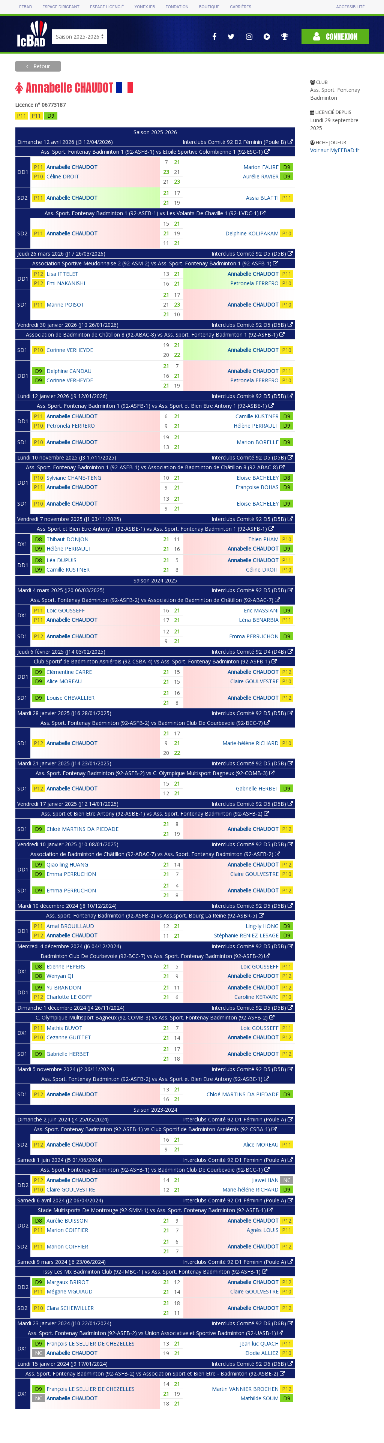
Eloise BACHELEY (258, 477)
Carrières (240, 6)
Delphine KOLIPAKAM (252, 233)
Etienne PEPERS (65, 966)
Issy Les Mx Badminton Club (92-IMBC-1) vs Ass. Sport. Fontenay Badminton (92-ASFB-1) (155, 1271)
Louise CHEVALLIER (70, 697)
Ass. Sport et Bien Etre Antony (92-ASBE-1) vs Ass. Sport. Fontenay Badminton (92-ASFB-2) (155, 813)
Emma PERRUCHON (254, 636)
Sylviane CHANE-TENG (73, 477)
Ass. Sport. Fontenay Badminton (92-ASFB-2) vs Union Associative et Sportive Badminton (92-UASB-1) (155, 1333)
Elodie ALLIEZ (262, 1352)
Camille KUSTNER (257, 416)
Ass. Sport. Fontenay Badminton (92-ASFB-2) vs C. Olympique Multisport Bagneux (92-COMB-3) (155, 773)
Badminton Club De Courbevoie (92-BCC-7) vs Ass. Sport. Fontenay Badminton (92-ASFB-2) (155, 956)
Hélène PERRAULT (256, 425)
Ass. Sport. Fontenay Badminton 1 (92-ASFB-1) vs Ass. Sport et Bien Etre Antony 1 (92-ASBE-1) (155, 405)
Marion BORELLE (258, 442)
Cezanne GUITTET (68, 1037)
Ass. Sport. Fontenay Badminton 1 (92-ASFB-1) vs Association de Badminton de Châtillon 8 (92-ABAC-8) (155, 467)
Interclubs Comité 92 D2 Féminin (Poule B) (238, 141)
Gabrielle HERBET (257, 788)
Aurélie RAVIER (261, 176)
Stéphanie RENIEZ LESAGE (246, 935)
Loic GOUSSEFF (65, 610)
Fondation (176, 6)
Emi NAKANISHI (65, 283)
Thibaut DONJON (67, 539)
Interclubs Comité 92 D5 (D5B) (252, 253)
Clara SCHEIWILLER (70, 1307)
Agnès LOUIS (263, 1229)
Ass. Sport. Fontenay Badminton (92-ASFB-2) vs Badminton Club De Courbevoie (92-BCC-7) (155, 722)
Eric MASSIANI (261, 610)
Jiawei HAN (265, 1180)
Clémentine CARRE (69, 671)
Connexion (335, 36)
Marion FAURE (261, 167)
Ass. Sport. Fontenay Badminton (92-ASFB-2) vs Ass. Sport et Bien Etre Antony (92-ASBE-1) (155, 1078)
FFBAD (25, 6)
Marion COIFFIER (67, 1229)
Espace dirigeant (61, 6)
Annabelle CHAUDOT (72, 167)
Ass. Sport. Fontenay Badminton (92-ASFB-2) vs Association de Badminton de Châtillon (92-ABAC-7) (155, 599)
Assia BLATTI (262, 197)
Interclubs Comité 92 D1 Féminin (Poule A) (238, 1119)
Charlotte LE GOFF (69, 996)
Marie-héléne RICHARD (250, 743)
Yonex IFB (144, 6)
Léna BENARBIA (259, 619)
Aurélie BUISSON (67, 1220)
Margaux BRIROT (67, 1282)
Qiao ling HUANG (67, 864)
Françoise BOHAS (257, 487)
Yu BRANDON (63, 987)
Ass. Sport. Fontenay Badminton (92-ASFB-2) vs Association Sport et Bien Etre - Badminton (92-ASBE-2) (155, 1373)
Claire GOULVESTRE (254, 681)
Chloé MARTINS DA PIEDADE (82, 828)
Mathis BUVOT (64, 1027)
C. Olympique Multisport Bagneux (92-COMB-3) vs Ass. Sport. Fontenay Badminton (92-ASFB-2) (155, 1017)
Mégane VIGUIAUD (69, 1291)
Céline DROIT (62, 176)
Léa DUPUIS (61, 560)
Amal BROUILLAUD (70, 926)
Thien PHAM (263, 539)
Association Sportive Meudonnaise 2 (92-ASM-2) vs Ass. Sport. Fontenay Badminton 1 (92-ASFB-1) (155, 263)
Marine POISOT (65, 304)
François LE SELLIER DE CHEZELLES (90, 1343)
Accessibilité (350, 6)
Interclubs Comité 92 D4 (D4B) (252, 651)
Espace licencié (107, 6)
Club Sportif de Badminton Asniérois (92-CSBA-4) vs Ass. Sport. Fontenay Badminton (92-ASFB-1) (155, 661)
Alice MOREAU (64, 681)
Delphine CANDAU (69, 370)
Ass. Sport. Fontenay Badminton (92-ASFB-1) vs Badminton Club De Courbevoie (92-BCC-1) (155, 1169)
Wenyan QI (59, 975)
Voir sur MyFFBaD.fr (334, 150)
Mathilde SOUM (259, 1398)
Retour (41, 66)
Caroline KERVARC (256, 996)
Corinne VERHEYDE (69, 349)
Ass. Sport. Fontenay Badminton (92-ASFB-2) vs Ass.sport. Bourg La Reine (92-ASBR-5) (155, 915)
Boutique (209, 6)
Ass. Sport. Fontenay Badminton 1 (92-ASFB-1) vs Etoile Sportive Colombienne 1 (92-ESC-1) (155, 151)
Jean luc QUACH (259, 1343)
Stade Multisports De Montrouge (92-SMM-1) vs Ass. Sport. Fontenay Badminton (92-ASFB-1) (155, 1210)
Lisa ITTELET (62, 273)
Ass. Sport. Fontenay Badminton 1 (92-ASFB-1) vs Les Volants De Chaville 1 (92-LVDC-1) (155, 213)
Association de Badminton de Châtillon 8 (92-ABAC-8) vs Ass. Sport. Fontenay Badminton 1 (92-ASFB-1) (155, 334)
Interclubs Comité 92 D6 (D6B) (252, 1323)
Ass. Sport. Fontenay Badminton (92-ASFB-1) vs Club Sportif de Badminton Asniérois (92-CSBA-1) (155, 1129)
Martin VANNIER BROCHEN (245, 1388)
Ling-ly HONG (262, 926)
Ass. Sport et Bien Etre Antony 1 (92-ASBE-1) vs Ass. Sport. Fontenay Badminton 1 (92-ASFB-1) (155, 528)
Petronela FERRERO (254, 283)
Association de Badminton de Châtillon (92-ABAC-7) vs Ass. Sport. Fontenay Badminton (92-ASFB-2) (155, 854)
